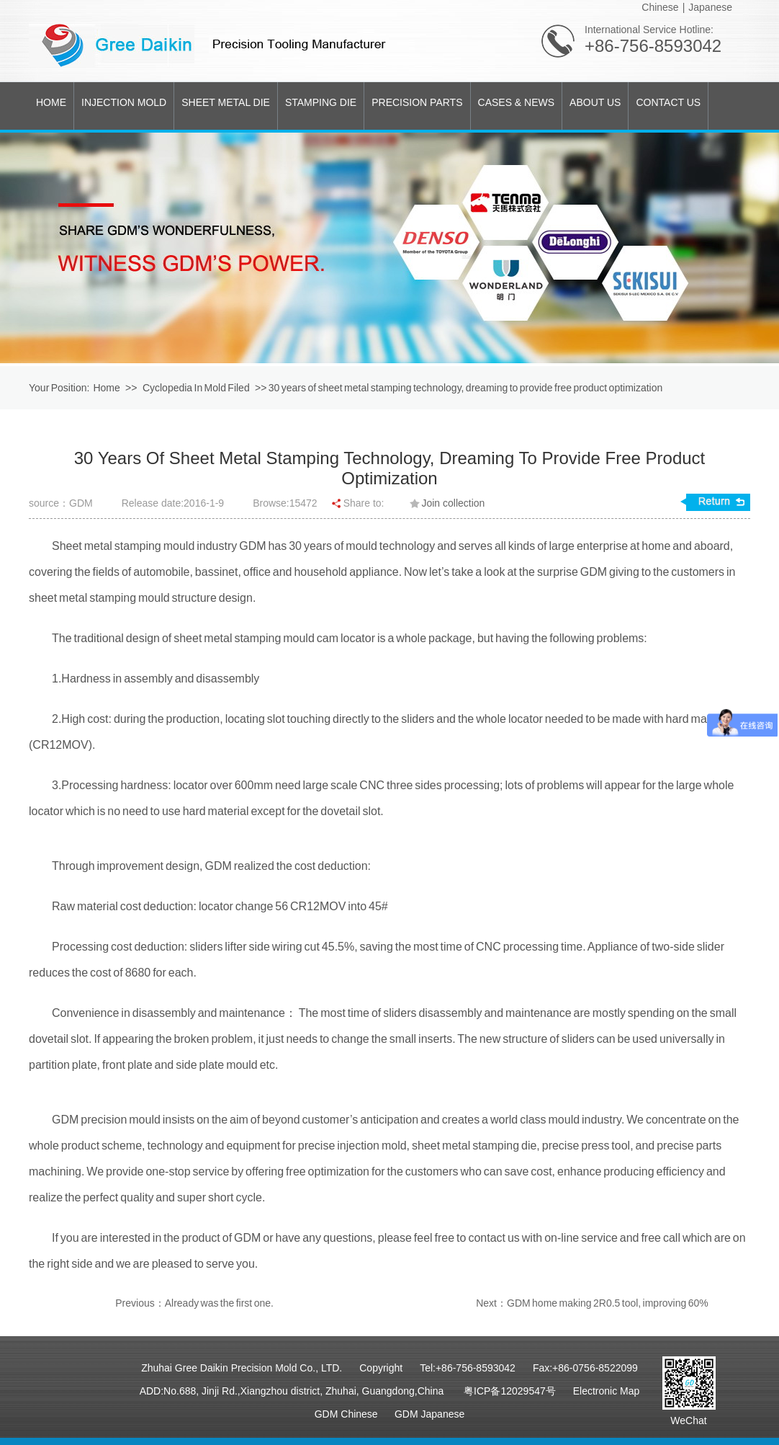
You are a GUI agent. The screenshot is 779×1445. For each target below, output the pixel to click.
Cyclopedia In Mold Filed (197, 388)
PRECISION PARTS (417, 102)
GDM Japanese (429, 1414)
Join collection (453, 503)
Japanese (710, 7)
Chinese (659, 7)
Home (106, 388)
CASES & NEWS (516, 102)
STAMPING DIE (320, 102)
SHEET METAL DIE (225, 102)
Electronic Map (606, 1391)
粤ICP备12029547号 (510, 1391)
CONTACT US (668, 102)
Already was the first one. (219, 1303)
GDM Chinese (346, 1414)
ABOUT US (595, 102)
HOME (51, 102)
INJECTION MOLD (123, 102)
